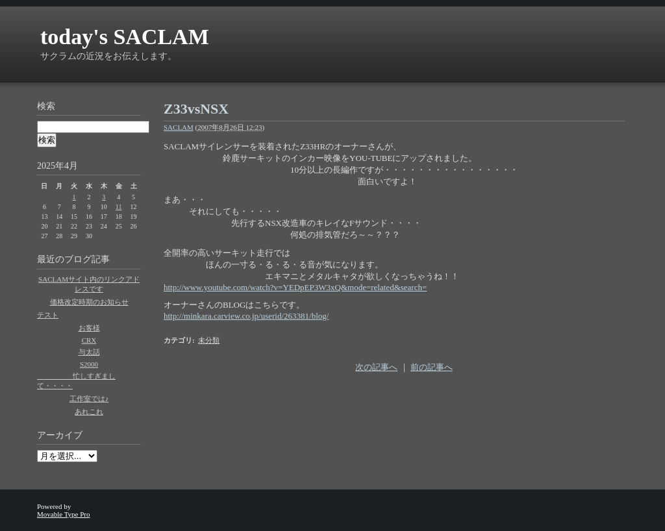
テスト (47, 315)
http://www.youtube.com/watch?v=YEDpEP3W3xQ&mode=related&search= (295, 287)
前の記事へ (431, 367)
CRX (89, 340)
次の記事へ (376, 367)
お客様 (89, 328)
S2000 (89, 364)
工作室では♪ (89, 398)
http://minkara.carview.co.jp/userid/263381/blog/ (246, 316)
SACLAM (179, 127)
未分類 (209, 340)
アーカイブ (59, 435)
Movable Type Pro (63, 514)
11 (119, 206)
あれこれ (89, 411)
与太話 (89, 352)
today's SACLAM (124, 37)
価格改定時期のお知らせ (89, 302)
